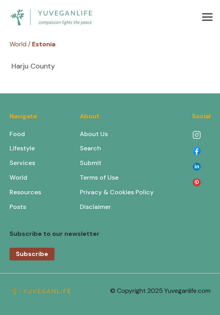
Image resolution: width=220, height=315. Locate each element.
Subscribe (32, 254)
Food (17, 134)
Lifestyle (22, 148)
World (18, 177)
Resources (25, 192)
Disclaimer (95, 207)
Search (90, 148)
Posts (17, 207)
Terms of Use (99, 177)
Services (22, 163)
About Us (94, 134)
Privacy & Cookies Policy (117, 192)
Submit (91, 163)
